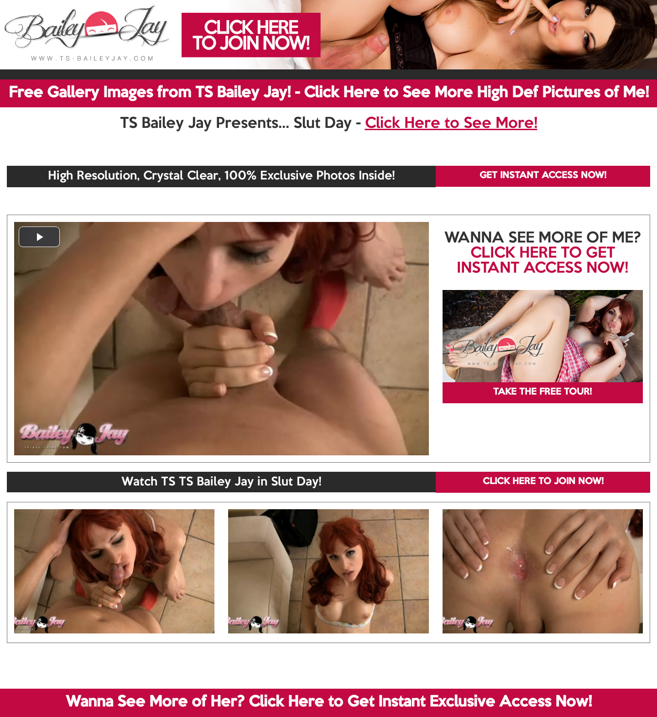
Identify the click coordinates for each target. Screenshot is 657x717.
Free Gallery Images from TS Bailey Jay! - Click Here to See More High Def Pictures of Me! (329, 93)
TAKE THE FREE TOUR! (542, 392)
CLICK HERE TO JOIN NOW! (543, 482)
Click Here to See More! (451, 124)
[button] (39, 237)
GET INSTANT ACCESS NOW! (543, 176)
